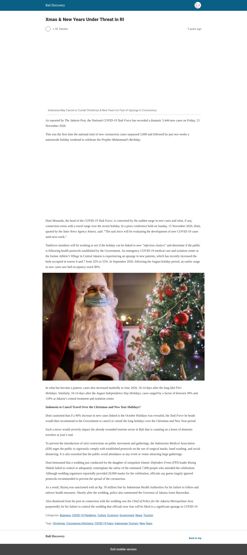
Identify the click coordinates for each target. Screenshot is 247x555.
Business (65, 515)
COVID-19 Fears (104, 523)
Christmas (59, 523)
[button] (198, 326)
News (138, 515)
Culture (101, 515)
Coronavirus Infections (79, 523)
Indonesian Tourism (126, 523)
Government (127, 515)
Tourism (148, 515)
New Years (146, 523)
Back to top (195, 538)
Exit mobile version (123, 549)
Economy (112, 515)
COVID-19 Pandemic (84, 515)
